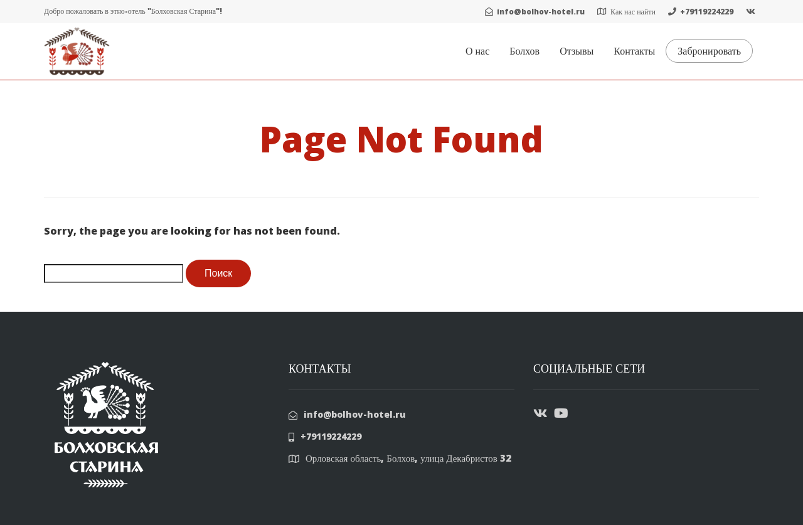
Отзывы (576, 51)
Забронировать (709, 51)
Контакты (634, 51)
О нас (477, 51)
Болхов (524, 51)
